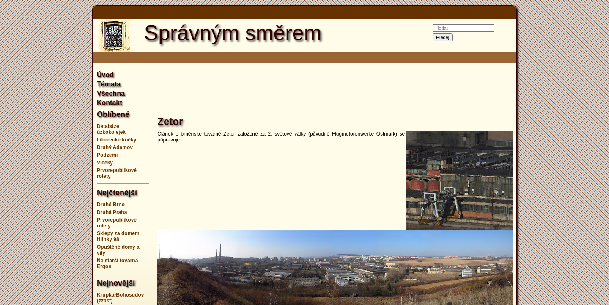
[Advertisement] (51, 152)
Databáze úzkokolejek (111, 129)
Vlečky (105, 163)
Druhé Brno (111, 205)
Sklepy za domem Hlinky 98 (118, 236)
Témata (109, 84)
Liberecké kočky (116, 140)
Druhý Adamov (115, 147)
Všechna (111, 93)
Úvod (105, 74)
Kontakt (109, 102)
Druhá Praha (112, 212)
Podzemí (107, 155)
